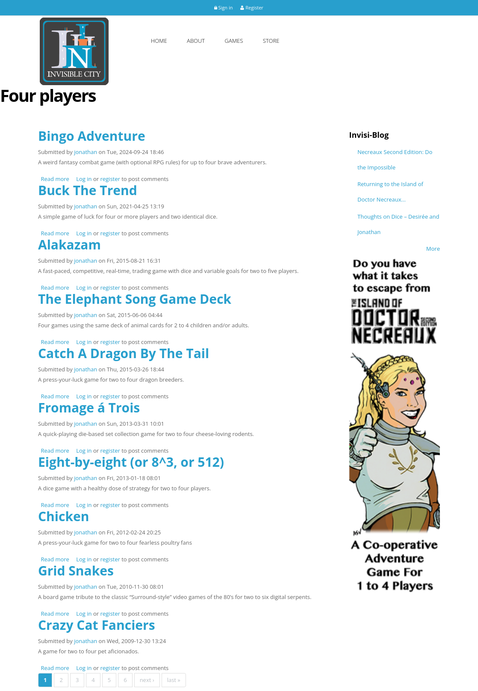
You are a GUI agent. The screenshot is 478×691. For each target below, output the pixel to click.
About (196, 40)
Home (159, 40)
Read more (55, 179)
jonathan (85, 152)
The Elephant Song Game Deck (134, 299)
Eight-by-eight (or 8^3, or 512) (131, 462)
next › (147, 680)
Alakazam (69, 244)
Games (234, 40)
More (454, 248)
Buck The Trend (87, 190)
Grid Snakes (76, 570)
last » (173, 680)
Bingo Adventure (91, 136)
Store (271, 40)
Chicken (63, 516)
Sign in (223, 7)
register (110, 179)
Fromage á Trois (89, 407)
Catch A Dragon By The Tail (123, 353)
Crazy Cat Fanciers (96, 625)
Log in (83, 179)
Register (251, 7)
